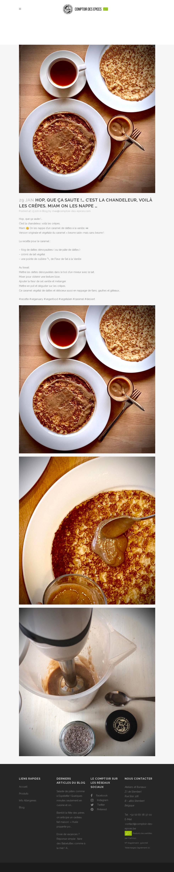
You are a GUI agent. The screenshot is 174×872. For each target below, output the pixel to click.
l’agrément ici (143, 847)
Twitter (98, 804)
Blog (45, 211)
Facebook (99, 795)
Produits (23, 793)
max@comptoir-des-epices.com (71, 211)
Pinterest (99, 809)
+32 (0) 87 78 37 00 (141, 814)
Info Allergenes (27, 800)
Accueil (23, 786)
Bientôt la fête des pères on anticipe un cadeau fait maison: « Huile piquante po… (70, 819)
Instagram (99, 800)
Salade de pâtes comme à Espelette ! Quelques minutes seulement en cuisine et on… (71, 798)
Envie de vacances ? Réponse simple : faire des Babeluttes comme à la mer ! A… (71, 841)
